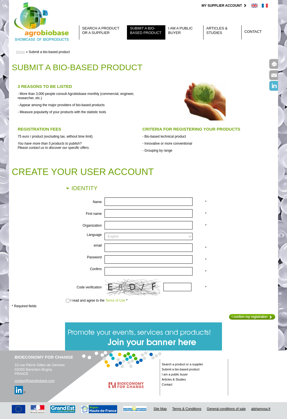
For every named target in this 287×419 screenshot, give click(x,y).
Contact (253, 31)
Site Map (160, 409)
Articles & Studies (217, 30)
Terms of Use (115, 300)
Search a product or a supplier (100, 30)
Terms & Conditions (186, 409)
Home (20, 52)
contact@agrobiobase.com (35, 381)
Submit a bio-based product (145, 30)
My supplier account (224, 6)
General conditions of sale (226, 409)
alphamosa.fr (260, 409)
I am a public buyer (180, 30)
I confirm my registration (252, 317)
